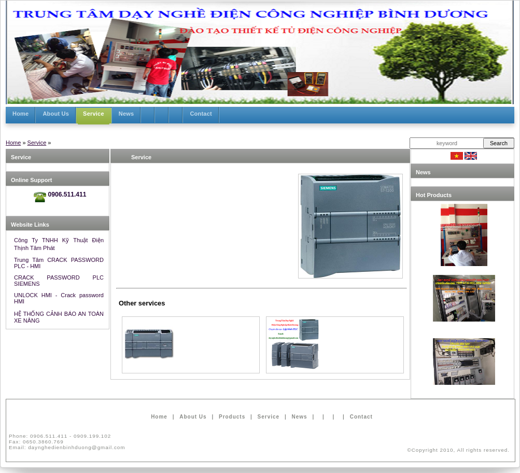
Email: (67, 447)
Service (37, 143)
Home (13, 143)
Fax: (36, 441)
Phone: (60, 436)
